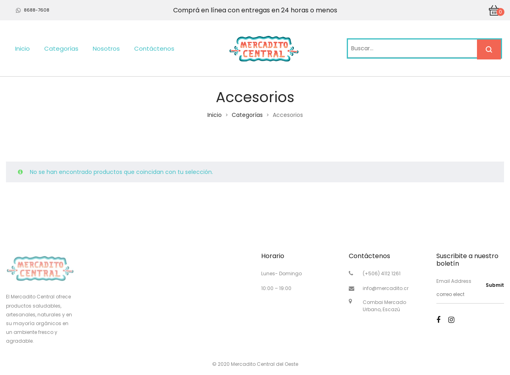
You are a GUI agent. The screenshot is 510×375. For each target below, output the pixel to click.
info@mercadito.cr (385, 288)
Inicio (22, 48)
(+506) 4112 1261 (382, 273)
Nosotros (106, 48)
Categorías (61, 48)
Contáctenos (154, 48)
